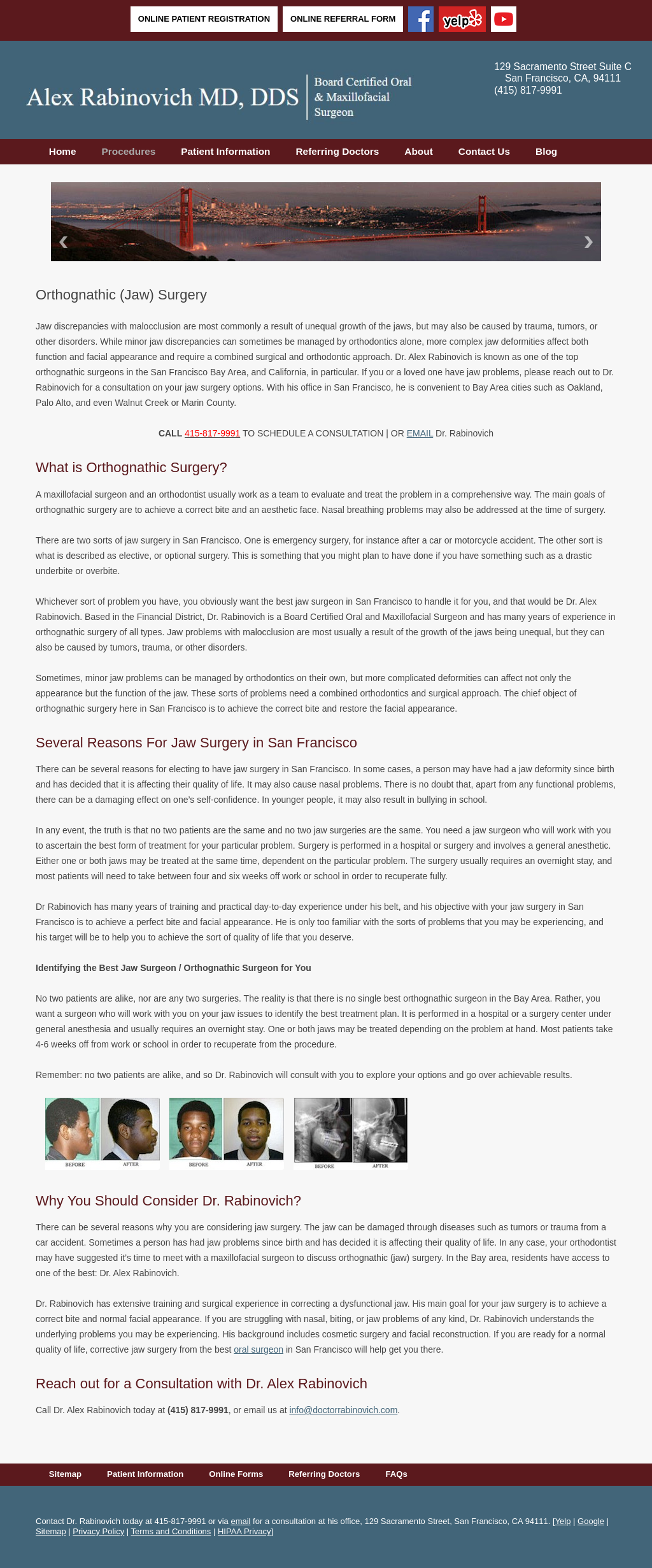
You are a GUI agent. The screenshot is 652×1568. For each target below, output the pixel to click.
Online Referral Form (342, 19)
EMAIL (420, 433)
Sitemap (65, 1474)
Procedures (129, 151)
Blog (546, 151)
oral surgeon (258, 1349)
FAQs (396, 1474)
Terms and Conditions (171, 1531)
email (240, 1521)
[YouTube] (503, 20)
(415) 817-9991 (528, 90)
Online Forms (236, 1474)
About (418, 151)
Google (591, 1521)
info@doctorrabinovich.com (343, 1410)
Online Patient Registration (204, 19)
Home (62, 151)
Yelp (563, 1521)
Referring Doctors (337, 151)
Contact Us (484, 151)
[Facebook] (421, 20)
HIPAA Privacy (244, 1531)
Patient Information (225, 151)
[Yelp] (462, 20)
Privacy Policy (98, 1531)
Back (61, 241)
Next (591, 241)
